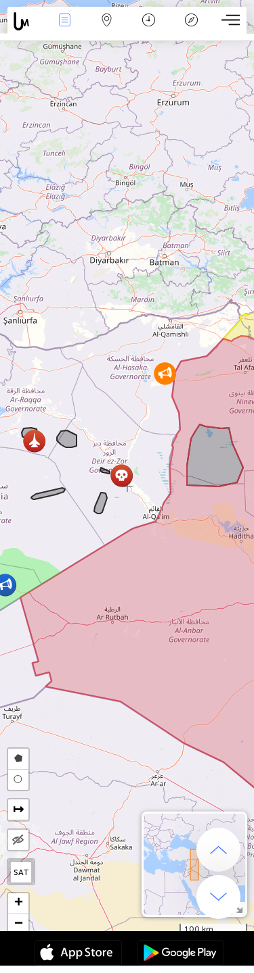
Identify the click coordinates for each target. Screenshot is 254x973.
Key (191, 21)
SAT (21, 872)
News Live (64, 21)
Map (107, 21)
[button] (34, 441)
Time (149, 21)
